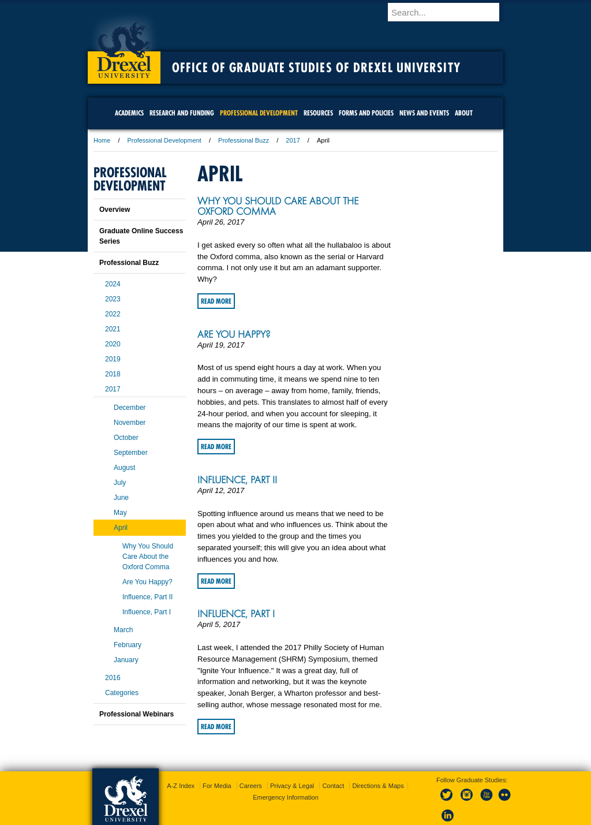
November (129, 423)
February (127, 645)
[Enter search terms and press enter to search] (451, 12)
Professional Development (164, 140)
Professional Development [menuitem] (259, 113)
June (121, 498)
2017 (293, 140)
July (120, 483)
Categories (122, 693)
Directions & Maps (377, 785)
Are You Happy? (233, 334)
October (126, 438)
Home (101, 140)
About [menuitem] (464, 113)
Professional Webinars (136, 714)
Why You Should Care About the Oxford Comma (277, 206)
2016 (113, 678)
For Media (217, 785)
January (126, 660)
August (124, 468)
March (123, 630)
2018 (113, 374)
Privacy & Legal (292, 785)
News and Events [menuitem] (424, 113)
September (131, 453)
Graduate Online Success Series (141, 236)
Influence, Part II (237, 479)
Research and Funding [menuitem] (181, 113)
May (120, 513)
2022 (113, 314)
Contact (333, 785)
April (121, 528)
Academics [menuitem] (129, 113)
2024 (113, 284)
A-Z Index (180, 785)
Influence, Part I (236, 613)
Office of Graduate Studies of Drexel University (316, 67)
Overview (114, 210)
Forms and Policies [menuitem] (366, 113)
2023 (113, 299)
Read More (216, 301)
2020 (113, 344)
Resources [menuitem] (318, 113)
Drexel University (124, 46)
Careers (251, 785)
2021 (113, 329)
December (129, 408)
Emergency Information (286, 797)
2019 (113, 359)
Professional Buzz (243, 140)
